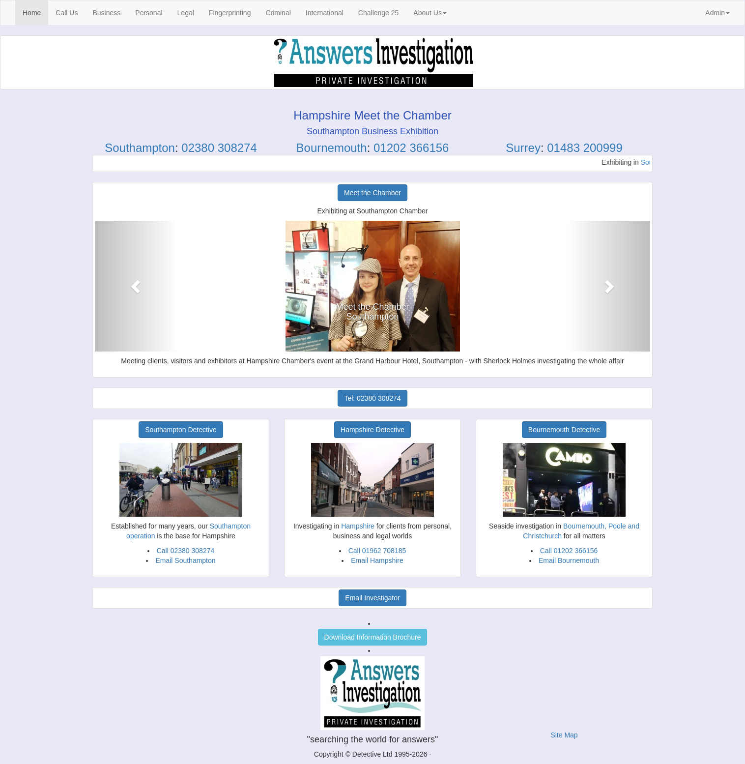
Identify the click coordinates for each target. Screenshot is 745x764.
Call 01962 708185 (377, 551)
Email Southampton (185, 560)
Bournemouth (331, 147)
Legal (185, 13)
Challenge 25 (378, 13)
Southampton (140, 147)
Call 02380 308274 (186, 551)
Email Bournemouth (569, 560)
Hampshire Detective (372, 430)
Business (106, 13)
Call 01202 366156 (569, 551)
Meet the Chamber (372, 193)
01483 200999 (585, 147)
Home (35, 12)
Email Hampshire (377, 560)
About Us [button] (430, 13)
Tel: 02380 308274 (372, 398)
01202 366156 (411, 147)
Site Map (563, 735)
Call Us (67, 13)
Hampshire (357, 526)
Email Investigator (372, 598)
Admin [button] (717, 13)
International (325, 13)
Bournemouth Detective (564, 430)
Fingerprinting (230, 13)
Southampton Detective (181, 430)
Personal (148, 13)
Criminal (277, 13)
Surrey (523, 147)
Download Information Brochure (372, 637)
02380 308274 (219, 147)
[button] (136, 286)
